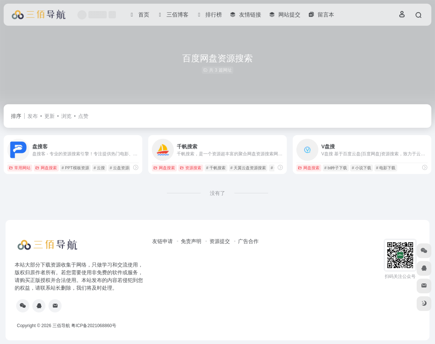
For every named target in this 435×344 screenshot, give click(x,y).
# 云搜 (99, 168)
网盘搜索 (46, 168)
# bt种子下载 (335, 168)
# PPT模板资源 (75, 168)
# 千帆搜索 (216, 168)
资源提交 (219, 241)
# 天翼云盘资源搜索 (248, 168)
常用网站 (19, 168)
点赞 (83, 116)
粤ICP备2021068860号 (93, 325)
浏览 (66, 116)
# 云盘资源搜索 (123, 168)
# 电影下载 (385, 168)
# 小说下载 (361, 168)
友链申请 (162, 241)
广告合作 (248, 241)
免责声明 (191, 241)
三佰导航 (61, 325)
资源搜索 (190, 168)
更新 (49, 116)
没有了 (217, 193)
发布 (33, 116)
